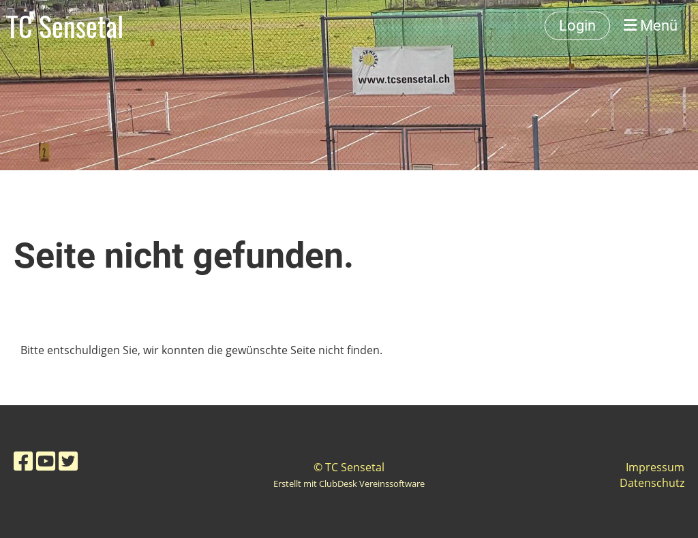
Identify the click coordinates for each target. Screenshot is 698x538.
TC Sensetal (65, 26)
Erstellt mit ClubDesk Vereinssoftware (349, 483)
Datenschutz (652, 482)
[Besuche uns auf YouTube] (45, 460)
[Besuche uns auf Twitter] (68, 460)
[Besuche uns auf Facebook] (23, 460)
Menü (651, 25)
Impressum (655, 467)
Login (577, 25)
